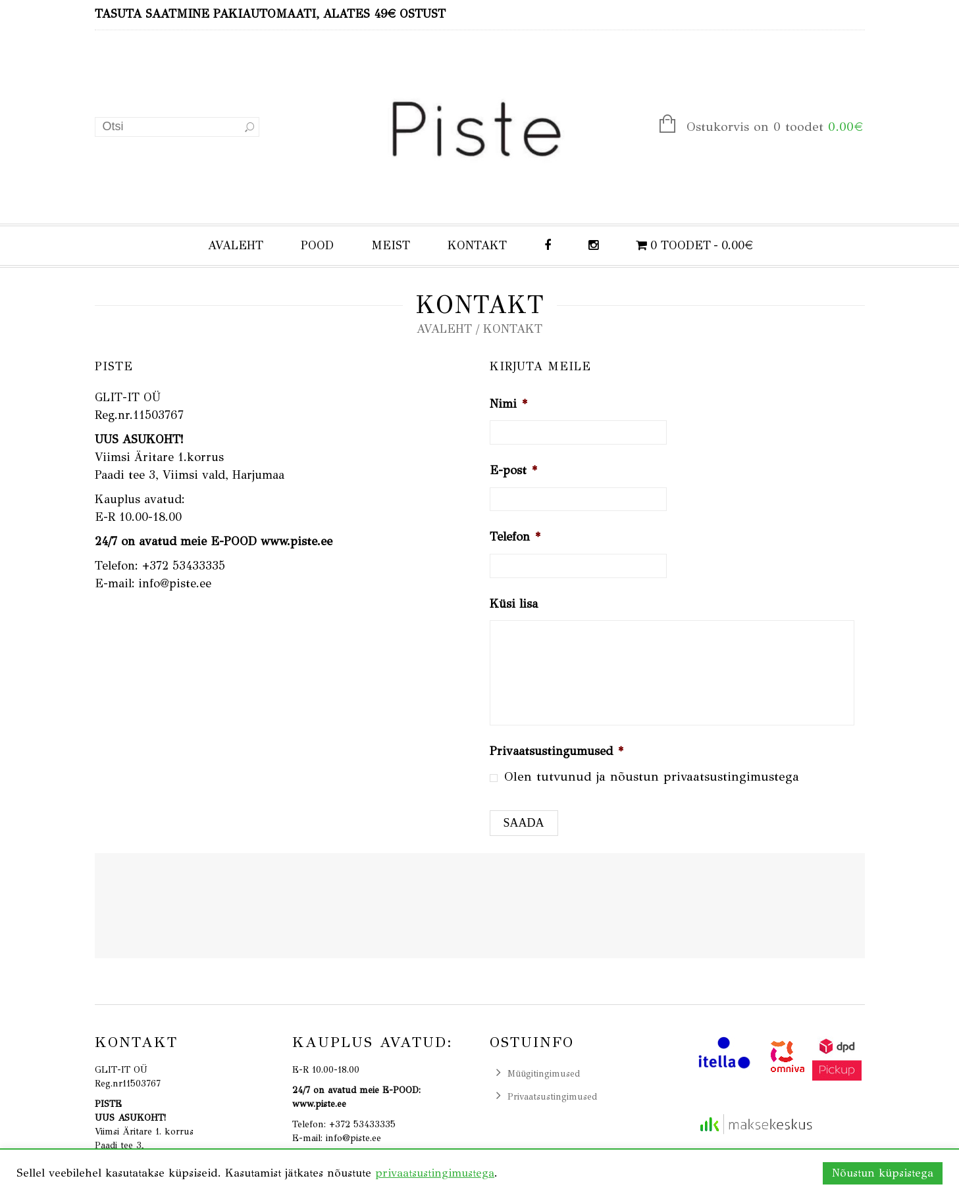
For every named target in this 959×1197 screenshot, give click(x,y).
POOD (317, 245)
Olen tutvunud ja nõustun (651, 776)
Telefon (515, 536)
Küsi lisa (514, 604)
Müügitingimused (543, 1073)
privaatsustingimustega (731, 776)
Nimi (508, 404)
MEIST (390, 245)
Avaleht (444, 329)
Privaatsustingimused (552, 1096)
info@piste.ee (174, 583)
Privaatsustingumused (556, 751)
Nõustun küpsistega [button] (882, 1173)
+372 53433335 (183, 565)
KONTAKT (477, 245)
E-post (513, 470)
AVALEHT (235, 245)
